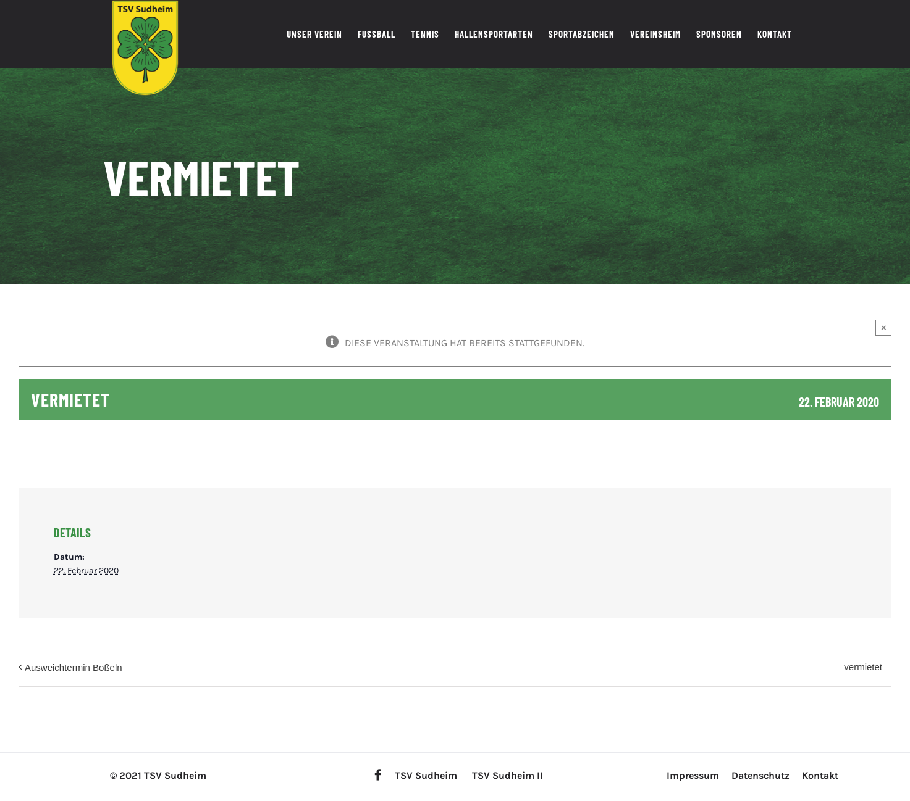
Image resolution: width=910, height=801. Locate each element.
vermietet (863, 667)
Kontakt (820, 775)
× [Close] (884, 327)
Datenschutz (760, 775)
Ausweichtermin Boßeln (73, 667)
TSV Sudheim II (507, 775)
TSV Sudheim (426, 775)
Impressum (693, 775)
